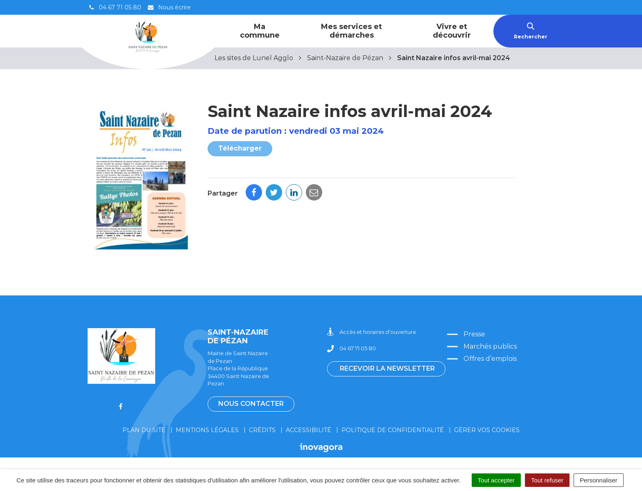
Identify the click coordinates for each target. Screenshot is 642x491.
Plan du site (143, 430)
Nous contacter (251, 404)
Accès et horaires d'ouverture (371, 332)
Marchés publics (490, 346)
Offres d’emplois (490, 359)
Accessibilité (308, 430)
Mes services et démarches (351, 31)
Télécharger (240, 148)
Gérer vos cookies (487, 430)
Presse (474, 334)
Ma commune (260, 31)
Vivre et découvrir (452, 31)
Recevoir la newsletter (387, 368)
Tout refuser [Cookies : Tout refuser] (547, 480)
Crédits (262, 430)
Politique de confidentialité (392, 430)
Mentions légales (207, 430)
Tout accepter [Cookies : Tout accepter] (496, 480)
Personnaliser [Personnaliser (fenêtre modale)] (598, 480)
